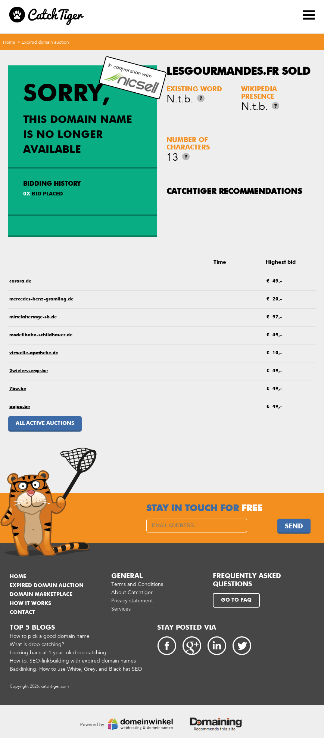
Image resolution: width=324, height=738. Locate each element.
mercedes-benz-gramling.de (41, 299)
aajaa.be (19, 407)
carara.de (20, 281)
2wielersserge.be (28, 371)
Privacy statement (132, 600)
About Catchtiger (132, 592)
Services (121, 609)
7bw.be (17, 389)
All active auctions (45, 423)
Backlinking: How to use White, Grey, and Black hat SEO (76, 669)
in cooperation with (131, 78)
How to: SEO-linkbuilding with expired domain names (73, 661)
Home (9, 42)
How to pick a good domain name (50, 636)
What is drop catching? (37, 644)
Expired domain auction (45, 42)
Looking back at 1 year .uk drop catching (58, 652)
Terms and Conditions (137, 584)
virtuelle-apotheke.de (33, 353)
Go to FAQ (236, 600)
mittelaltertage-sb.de (33, 317)
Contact (22, 612)
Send (294, 526)
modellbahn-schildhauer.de (40, 335)
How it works (30, 603)
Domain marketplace (41, 594)
